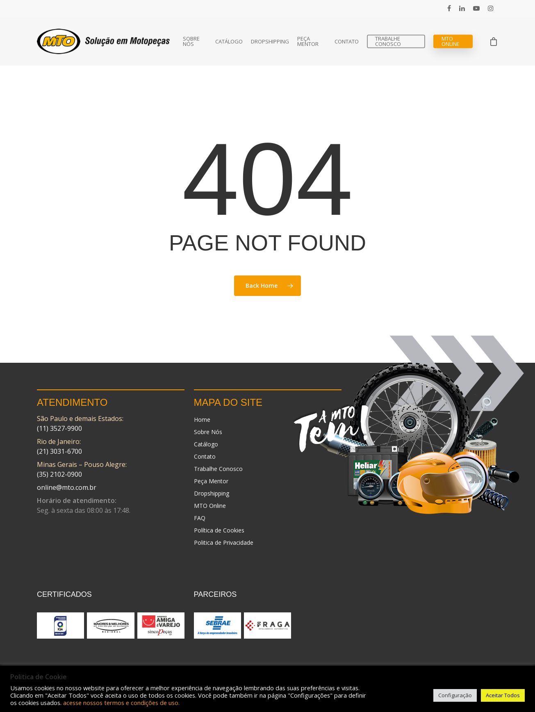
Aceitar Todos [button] (503, 695)
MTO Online (451, 41)
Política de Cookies (219, 530)
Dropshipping (270, 41)
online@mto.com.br (66, 487)
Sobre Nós (191, 41)
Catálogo (229, 41)
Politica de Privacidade (223, 542)
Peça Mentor (308, 41)
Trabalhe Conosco (388, 41)
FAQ (199, 518)
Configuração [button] (455, 695)
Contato (347, 41)
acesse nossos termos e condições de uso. (121, 702)
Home (202, 419)
